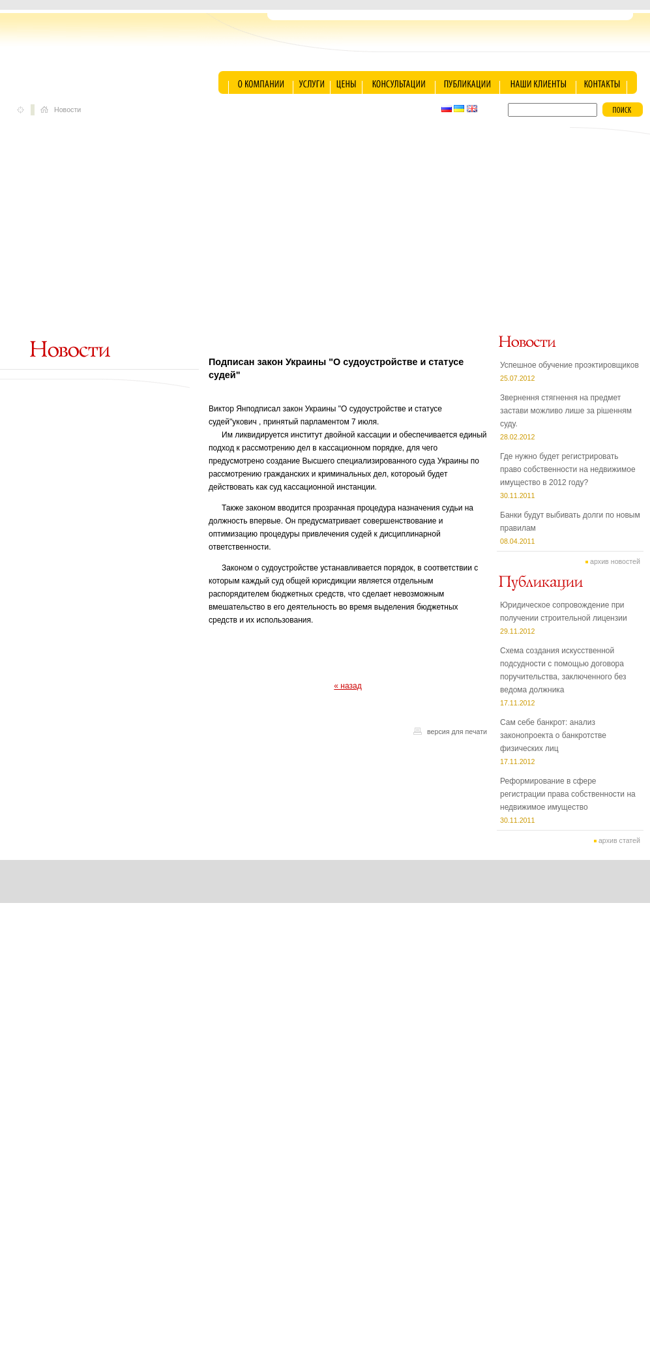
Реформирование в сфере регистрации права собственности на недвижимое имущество (568, 794)
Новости (67, 109)
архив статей (619, 840)
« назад (347, 685)
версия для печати (457, 731)
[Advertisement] (325, 233)
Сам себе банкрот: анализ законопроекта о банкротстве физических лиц (553, 735)
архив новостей (615, 561)
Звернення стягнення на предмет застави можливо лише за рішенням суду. (566, 410)
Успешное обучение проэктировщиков (569, 365)
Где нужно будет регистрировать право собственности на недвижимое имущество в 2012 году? (568, 469)
